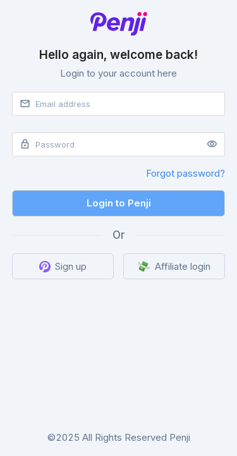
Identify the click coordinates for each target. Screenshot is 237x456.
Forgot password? (185, 173)
